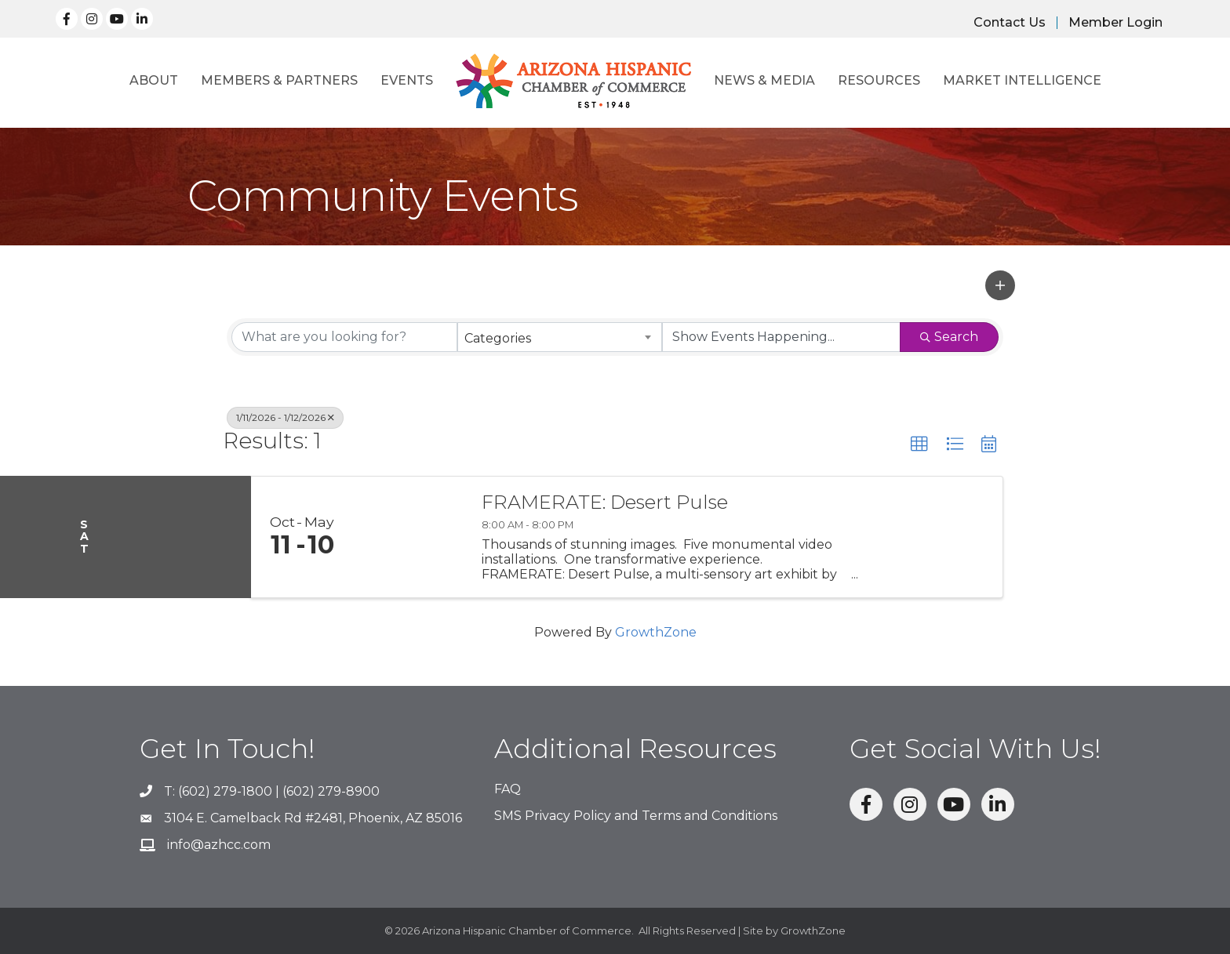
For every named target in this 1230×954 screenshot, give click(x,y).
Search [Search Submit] (949, 336)
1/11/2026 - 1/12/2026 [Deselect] (285, 417)
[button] (1000, 285)
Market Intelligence (1022, 80)
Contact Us (1009, 22)
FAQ (507, 789)
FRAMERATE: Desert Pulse (605, 502)
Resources (879, 80)
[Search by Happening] (781, 337)
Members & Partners (279, 80)
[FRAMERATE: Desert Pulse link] (409, 537)
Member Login (1115, 22)
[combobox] (560, 337)
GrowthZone (656, 632)
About (153, 80)
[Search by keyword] (344, 337)
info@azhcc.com (219, 844)
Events (406, 80)
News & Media (764, 80)
